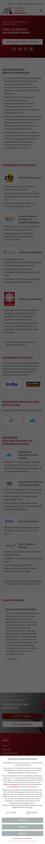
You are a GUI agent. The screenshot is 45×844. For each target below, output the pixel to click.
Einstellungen (15, 787)
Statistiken (32, 812)
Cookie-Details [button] (12, 841)
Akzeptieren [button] (22, 820)
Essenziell (11, 812)
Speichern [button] (22, 827)
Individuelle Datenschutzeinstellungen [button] (22, 838)
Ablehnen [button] (23, 833)
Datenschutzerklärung (10, 784)
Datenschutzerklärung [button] (23, 841)
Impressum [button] (33, 841)
